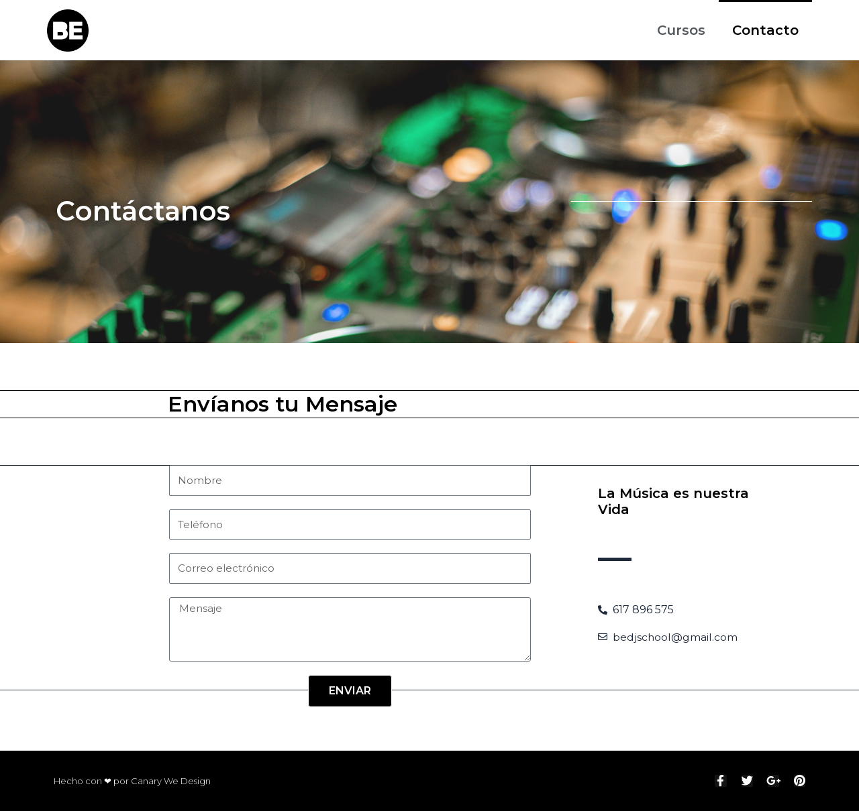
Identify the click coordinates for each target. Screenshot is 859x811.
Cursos (681, 30)
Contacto (765, 30)
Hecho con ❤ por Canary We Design (132, 780)
